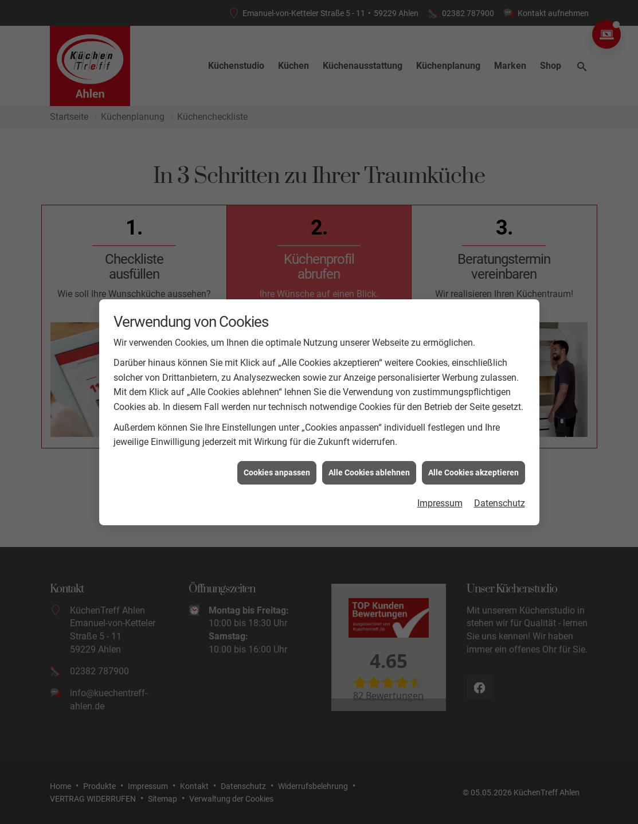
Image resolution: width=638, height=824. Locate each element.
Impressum (440, 483)
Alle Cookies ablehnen (369, 451)
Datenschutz (499, 483)
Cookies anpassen (277, 451)
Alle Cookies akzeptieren (473, 451)
